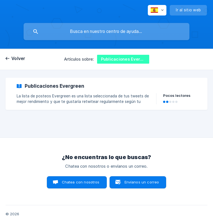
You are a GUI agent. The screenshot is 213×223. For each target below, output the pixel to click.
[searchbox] (106, 31)
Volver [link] (18, 58)
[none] (157, 10)
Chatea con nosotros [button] (81, 182)
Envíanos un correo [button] (142, 182)
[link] (106, 94)
